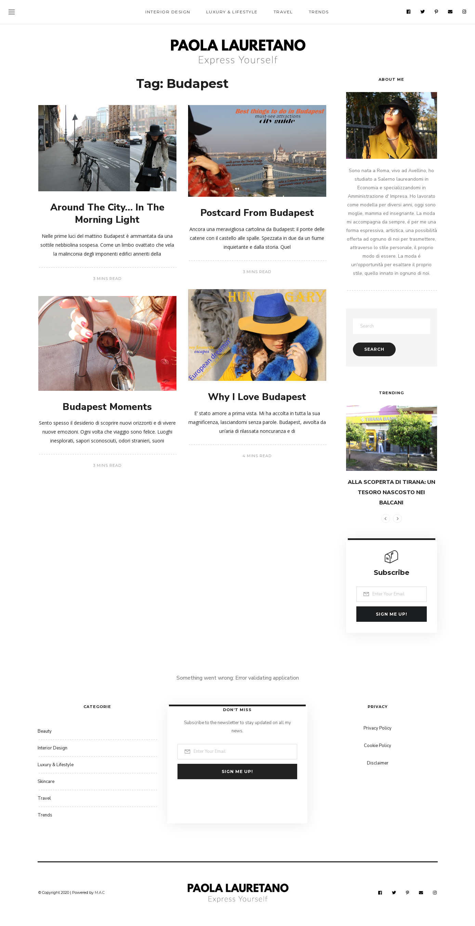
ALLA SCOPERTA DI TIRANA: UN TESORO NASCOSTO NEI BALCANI (391, 492)
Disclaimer (377, 763)
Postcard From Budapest (257, 212)
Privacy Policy (378, 728)
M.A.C (100, 892)
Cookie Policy (377, 746)
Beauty (45, 731)
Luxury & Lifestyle (232, 11)
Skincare (46, 782)
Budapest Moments (107, 406)
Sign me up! (391, 614)
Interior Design (167, 11)
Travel (283, 11)
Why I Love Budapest (257, 396)
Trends (319, 11)
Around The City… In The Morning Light (107, 213)
